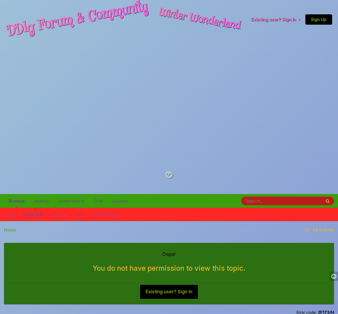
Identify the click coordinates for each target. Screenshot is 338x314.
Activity (41, 201)
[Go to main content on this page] (169, 175)
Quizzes (120, 201)
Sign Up (318, 19)
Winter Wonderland (200, 19)
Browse (17, 203)
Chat (98, 201)
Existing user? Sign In (275, 19)
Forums (33, 214)
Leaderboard (107, 214)
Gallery (58, 214)
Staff (79, 214)
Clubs (10, 214)
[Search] (267, 201)
